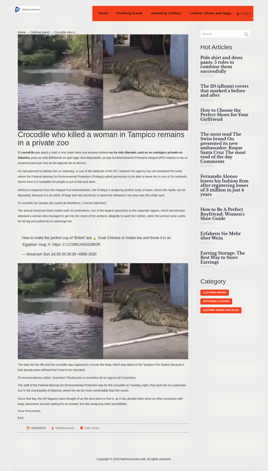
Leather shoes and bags (211, 13)
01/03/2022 (207, 199)
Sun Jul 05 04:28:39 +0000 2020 (70, 254)
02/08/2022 (207, 266)
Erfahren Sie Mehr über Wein (220, 236)
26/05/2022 (207, 123)
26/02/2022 (207, 75)
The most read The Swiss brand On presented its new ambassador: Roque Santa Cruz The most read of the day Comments (223, 148)
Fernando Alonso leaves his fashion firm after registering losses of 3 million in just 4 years (224, 185)
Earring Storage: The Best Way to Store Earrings (222, 258)
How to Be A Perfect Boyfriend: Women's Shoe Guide (222, 214)
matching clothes (166, 13)
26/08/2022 (207, 242)
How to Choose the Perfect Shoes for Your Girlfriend (224, 115)
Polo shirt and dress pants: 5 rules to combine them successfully (221, 64)
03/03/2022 (207, 100)
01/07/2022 (207, 223)
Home (104, 13)
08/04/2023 (207, 166)
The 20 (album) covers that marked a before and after (224, 91)
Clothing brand (129, 13)
